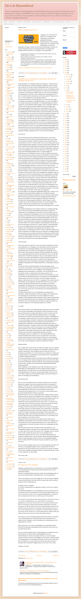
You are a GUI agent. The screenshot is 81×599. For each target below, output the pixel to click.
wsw (7, 215)
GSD (7, 138)
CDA (7, 337)
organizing (8, 307)
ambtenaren (9, 369)
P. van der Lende (68, 189)
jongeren (8, 240)
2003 (66, 149)
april (67, 104)
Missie (5, 21)
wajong (8, 213)
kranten (8, 300)
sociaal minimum (10, 206)
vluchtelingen (9, 464)
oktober (68, 79)
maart (67, 106)
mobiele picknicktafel (9, 423)
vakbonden (8, 59)
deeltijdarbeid (9, 236)
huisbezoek (9, 131)
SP (7, 222)
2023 (66, 66)
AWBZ (8, 335)
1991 (66, 169)
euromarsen (9, 238)
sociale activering (10, 248)
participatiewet (9, 116)
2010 (66, 133)
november (68, 77)
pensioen (8, 309)
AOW (7, 167)
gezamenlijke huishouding (9, 399)
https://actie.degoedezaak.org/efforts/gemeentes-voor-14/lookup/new (35, 67)
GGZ (7, 352)
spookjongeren (9, 442)
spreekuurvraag (8, 46)
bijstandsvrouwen (10, 143)
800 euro (8, 263)
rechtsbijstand (9, 437)
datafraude (8, 384)
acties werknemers (9, 105)
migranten (8, 306)
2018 (66, 116)
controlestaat (9, 100)
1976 (66, 171)
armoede (8, 99)
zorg (7, 102)
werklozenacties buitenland (10, 120)
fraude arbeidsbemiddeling (10, 195)
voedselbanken (9, 316)
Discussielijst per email (9, 24)
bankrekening (9, 380)
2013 (66, 127)
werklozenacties (10, 135)
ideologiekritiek (10, 292)
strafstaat (8, 451)
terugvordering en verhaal (9, 256)
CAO (7, 269)
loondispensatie (10, 148)
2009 (66, 136)
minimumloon (9, 152)
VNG (7, 278)
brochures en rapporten (36, 21)
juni (67, 88)
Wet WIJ (8, 280)
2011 (66, 131)
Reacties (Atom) (29, 558)
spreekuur (68, 21)
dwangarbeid (9, 52)
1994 (66, 164)
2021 (66, 70)
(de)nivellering (9, 330)
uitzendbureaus (9, 460)
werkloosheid (9, 165)
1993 (66, 166)
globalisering (9, 401)
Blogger (46, 593)
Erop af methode (10, 349)
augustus (68, 83)
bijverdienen (9, 382)
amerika (8, 171)
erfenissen (8, 386)
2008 (66, 138)
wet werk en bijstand (9, 65)
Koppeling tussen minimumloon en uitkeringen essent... (71, 97)
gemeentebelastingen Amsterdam (10, 394)
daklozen (8, 176)
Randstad (8, 364)
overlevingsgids (27, 21)
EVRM (8, 347)
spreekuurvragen (10, 61)
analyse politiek (10, 108)
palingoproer (9, 435)
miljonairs (8, 420)
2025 (66, 61)
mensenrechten (9, 302)
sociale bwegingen (8, 163)
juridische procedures (8, 199)
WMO (7, 368)
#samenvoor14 (9, 217)
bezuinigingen (9, 69)
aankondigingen (10, 54)
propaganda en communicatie (9, 80)
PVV (7, 360)
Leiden (8, 356)
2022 (66, 68)
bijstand (8, 67)
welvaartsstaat (9, 466)
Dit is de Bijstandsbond (19, 5)
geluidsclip (8, 391)
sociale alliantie (10, 159)
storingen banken (10, 447)
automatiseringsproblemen (10, 377)
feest (7, 388)
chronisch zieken (10, 111)
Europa (8, 95)
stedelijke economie (8, 252)
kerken (8, 408)
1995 (66, 162)
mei (67, 90)
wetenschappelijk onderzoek (10, 328)
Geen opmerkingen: (43, 73)
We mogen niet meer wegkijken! (28, 465)
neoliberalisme (9, 425)
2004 (66, 147)
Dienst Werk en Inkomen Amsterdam (9, 76)
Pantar (7, 362)
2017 (66, 118)
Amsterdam (9, 72)
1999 (66, 155)
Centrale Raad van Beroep (9, 340)
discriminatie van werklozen (10, 179)
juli (67, 85)
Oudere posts (56, 555)
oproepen (8, 133)
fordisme (8, 389)
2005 (66, 144)
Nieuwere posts (22, 555)
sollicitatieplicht (10, 439)
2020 (66, 72)
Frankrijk (8, 271)
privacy (8, 97)
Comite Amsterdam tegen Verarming (10, 344)
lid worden (7, 44)
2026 (66, 59)
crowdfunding (12, 21)
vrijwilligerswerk (10, 322)
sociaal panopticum (9, 210)
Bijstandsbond (9, 265)
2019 (66, 114)
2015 (66, 122)
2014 (66, 125)
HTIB (7, 354)
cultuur (8, 114)
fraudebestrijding (10, 182)
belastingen (9, 231)
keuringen (8, 298)
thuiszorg (8, 258)
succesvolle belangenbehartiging (10, 454)
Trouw (7, 276)
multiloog (8, 201)
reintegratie (9, 57)
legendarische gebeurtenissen (9, 413)
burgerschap (9, 282)
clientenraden (9, 126)
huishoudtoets (9, 147)
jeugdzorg (8, 406)
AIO (7, 333)
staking (8, 445)
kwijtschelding (9, 242)
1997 (66, 158)
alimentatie (8, 227)
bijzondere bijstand (8, 234)
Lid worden (19, 21)
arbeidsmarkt (9, 157)
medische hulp (9, 417)
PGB (7, 220)
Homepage (39, 555)
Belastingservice (46, 21)
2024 (66, 64)
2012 (66, 129)
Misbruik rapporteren (69, 180)
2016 (66, 120)
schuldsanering (9, 203)
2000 (66, 153)
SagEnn (8, 366)
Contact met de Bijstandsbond (58, 21)
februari (68, 109)
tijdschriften (9, 315)
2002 (66, 151)
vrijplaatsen (9, 320)
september (68, 81)
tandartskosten (9, 457)
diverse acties (9, 283)
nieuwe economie (10, 429)
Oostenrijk (8, 358)
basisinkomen (9, 229)
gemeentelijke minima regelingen (9, 92)
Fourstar (8, 169)
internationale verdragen (9, 404)
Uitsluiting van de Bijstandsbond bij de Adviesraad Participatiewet (35, 570)
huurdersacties (9, 289)
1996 (66, 160)
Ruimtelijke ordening (9, 273)
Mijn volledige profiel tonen (69, 195)
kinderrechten (9, 410)
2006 (66, 142)
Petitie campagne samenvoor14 (27, 30)
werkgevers (9, 325)
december (68, 74)
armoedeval (9, 375)
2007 (66, 140)
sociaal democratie (8, 312)
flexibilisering (9, 191)
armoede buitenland (8, 141)
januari (67, 111)
